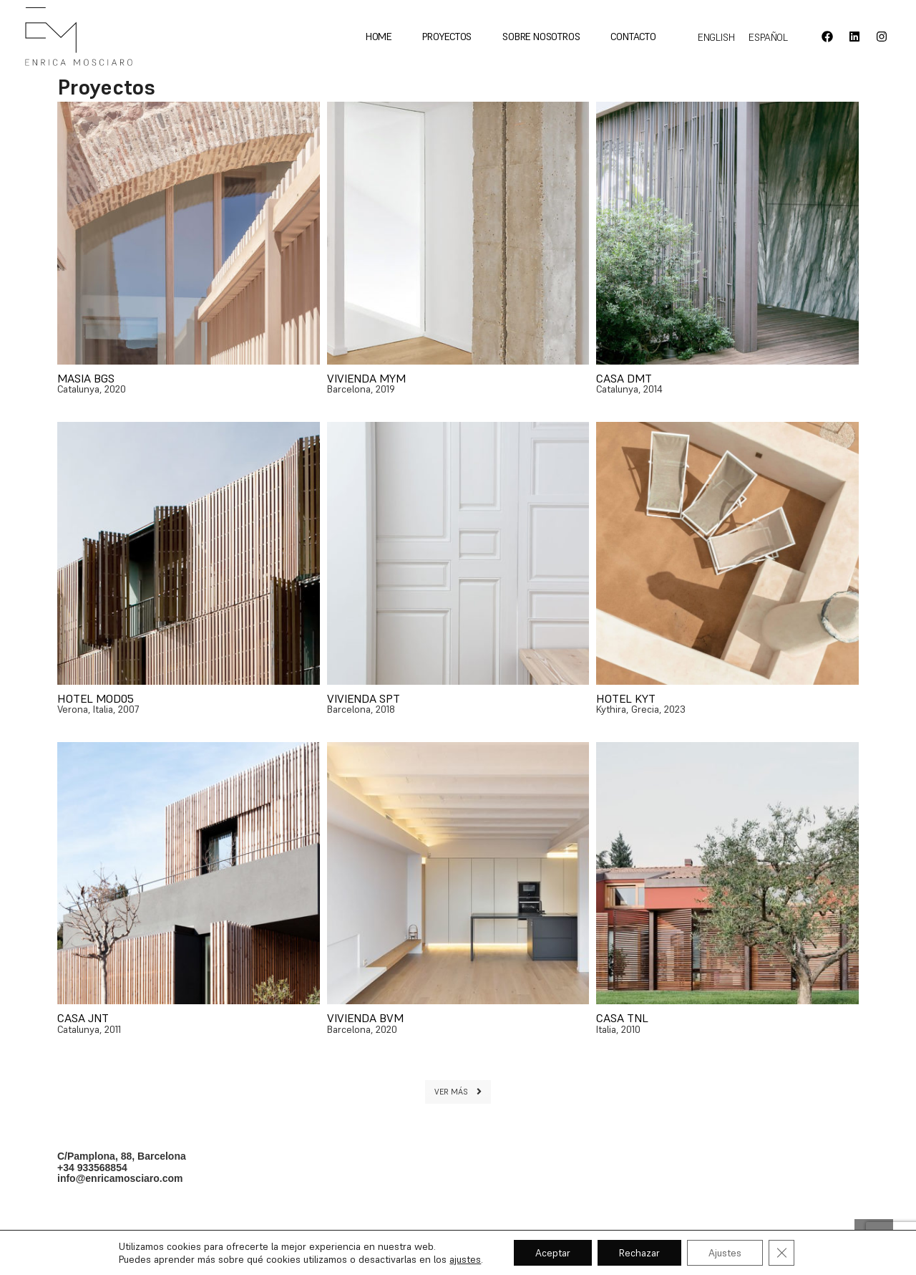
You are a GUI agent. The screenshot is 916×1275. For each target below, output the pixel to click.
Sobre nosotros (541, 36)
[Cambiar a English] (716, 37)
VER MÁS (458, 1092)
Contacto (633, 36)
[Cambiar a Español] (768, 37)
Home (378, 36)
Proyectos (447, 36)
